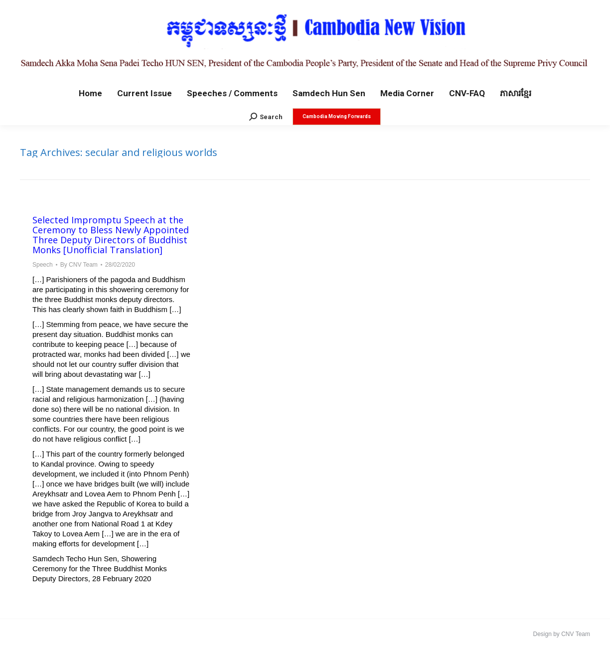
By (79, 264)
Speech (42, 264)
